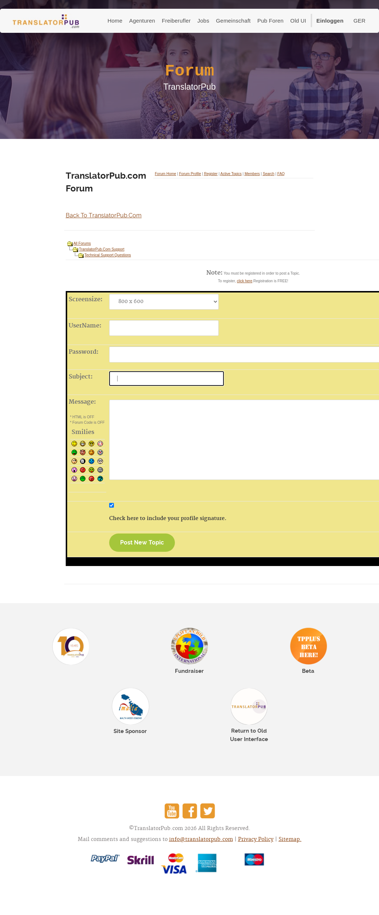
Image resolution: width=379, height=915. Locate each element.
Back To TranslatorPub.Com (104, 215)
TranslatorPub (46, 21)
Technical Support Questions (107, 255)
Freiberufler (176, 21)
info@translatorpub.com (201, 839)
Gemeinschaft (233, 21)
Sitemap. (290, 839)
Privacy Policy (255, 839)
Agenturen (142, 21)
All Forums (82, 243)
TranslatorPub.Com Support (101, 249)
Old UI (298, 21)
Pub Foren (270, 21)
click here (244, 281)
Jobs (204, 21)
